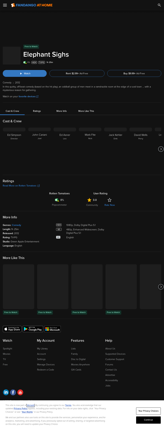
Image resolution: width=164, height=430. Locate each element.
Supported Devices (115, 353)
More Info (61, 111)
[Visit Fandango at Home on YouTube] (20, 393)
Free (5, 364)
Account (41, 353)
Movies (6, 353)
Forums (109, 364)
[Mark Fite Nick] (90, 149)
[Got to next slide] (161, 149)
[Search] (159, 5)
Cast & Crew (12, 111)
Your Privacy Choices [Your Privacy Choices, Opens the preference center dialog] (148, 411)
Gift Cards (76, 369)
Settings (41, 359)
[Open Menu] (5, 5)
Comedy (16, 225)
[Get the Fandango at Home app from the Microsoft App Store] (52, 329)
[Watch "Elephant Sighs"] (25, 73)
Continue (148, 420)
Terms (68, 405)
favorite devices (28, 96)
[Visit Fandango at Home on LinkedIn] (6, 393)
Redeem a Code (45, 369)
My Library (42, 348)
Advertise (110, 375)
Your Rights (27, 412)
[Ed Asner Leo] (64, 149)
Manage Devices (46, 364)
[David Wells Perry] (140, 149)
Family (74, 353)
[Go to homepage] (32, 5)
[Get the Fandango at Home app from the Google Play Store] (32, 329)
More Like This (86, 111)
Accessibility (111, 380)
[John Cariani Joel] (39, 149)
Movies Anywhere (80, 364)
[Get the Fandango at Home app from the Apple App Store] (12, 329)
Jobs (107, 385)
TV (4, 359)
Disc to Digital (78, 359)
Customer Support (114, 359)
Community (92, 205)
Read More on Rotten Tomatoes (21, 185)
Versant (30, 405)
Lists (73, 348)
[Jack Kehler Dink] (115, 149)
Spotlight (7, 348)
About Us (110, 348)
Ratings (37, 111)
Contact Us (111, 369)
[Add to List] (159, 62)
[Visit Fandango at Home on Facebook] (13, 393)
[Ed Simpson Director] (14, 149)
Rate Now (109, 205)
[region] (82, 415)
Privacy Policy (21, 408)
